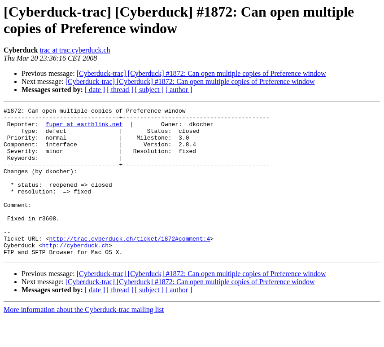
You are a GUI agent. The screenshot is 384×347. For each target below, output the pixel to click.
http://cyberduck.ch (75, 273)
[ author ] (179, 89)
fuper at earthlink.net (84, 128)
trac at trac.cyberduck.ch (74, 50)
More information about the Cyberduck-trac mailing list (84, 339)
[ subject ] (149, 89)
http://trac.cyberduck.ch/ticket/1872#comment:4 (129, 265)
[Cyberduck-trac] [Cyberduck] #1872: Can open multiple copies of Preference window (201, 73)
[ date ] (95, 89)
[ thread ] (120, 89)
